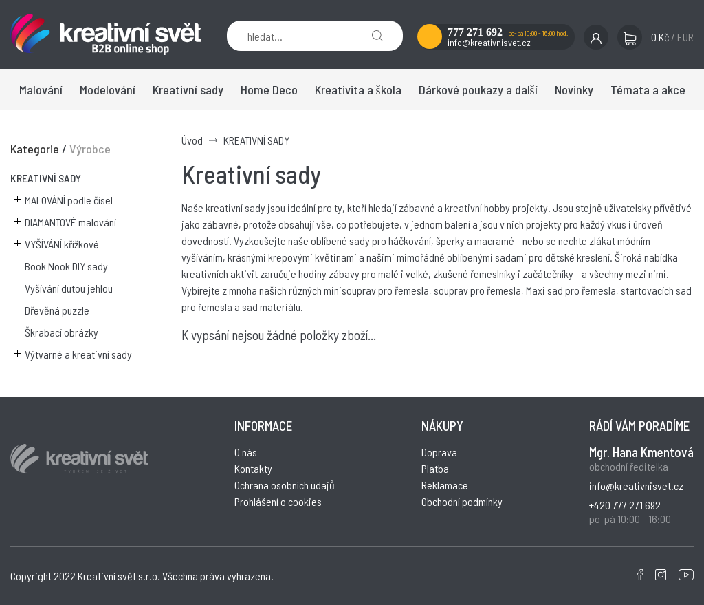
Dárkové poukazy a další (478, 89)
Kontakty (253, 468)
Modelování (107, 89)
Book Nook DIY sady (66, 266)
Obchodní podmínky (462, 501)
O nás (245, 451)
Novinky (574, 89)
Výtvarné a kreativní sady (78, 354)
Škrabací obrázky (61, 332)
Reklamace (444, 484)
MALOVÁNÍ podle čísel (69, 199)
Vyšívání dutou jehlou (69, 288)
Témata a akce (647, 89)
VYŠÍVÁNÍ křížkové (62, 244)
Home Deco (269, 89)
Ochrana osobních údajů (284, 484)
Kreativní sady (188, 89)
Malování (41, 89)
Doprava (439, 451)
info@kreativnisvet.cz (489, 42)
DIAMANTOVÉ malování (70, 222)
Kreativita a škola (358, 89)
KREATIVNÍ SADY (45, 177)
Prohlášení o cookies (278, 501)
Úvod (192, 140)
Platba (435, 468)
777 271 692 (475, 32)
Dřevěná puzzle (57, 310)
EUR (685, 36)
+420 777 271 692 (625, 504)
